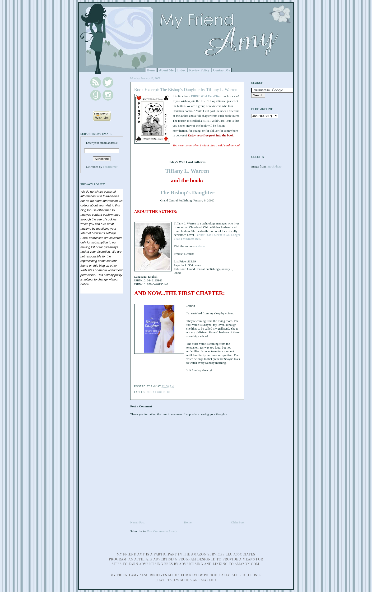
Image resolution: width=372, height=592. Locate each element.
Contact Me (221, 70)
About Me (166, 70)
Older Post (237, 522)
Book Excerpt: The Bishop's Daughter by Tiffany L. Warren (185, 89)
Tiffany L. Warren (187, 171)
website (200, 246)
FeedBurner (110, 166)
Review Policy (199, 70)
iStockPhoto (274, 166)
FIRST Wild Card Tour (206, 96)
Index (181, 70)
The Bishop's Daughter (187, 192)
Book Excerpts (158, 392)
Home (151, 70)
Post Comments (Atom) (162, 531)
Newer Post (137, 522)
